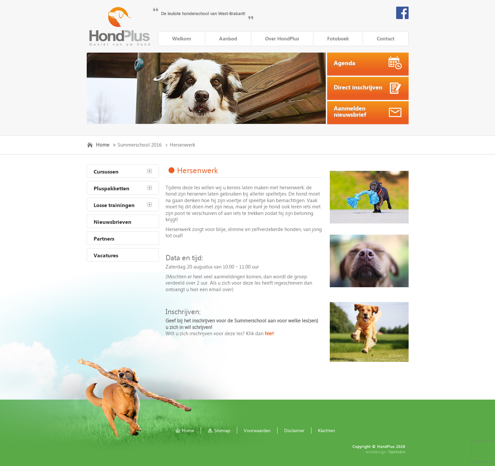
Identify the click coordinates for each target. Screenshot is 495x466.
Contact (385, 38)
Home (102, 144)
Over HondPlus (282, 38)
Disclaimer (294, 430)
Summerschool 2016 (140, 144)
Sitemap (222, 430)
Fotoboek (338, 38)
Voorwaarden (257, 430)
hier (269, 333)
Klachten (326, 430)
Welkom (181, 38)
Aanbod (228, 38)
